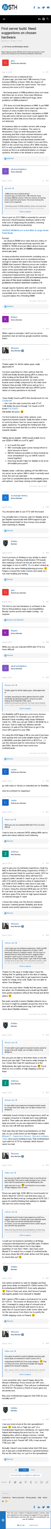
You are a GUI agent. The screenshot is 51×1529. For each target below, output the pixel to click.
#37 (47, 1278)
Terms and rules (18, 1498)
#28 (47, 642)
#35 (47, 1092)
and (15, 620)
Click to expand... (25, 212)
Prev (23, 1470)
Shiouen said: (10, 685)
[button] (4, 19)
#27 (47, 602)
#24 (47, 359)
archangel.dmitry (19, 495)
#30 (47, 781)
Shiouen (6, 41)
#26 (47, 553)
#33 (47, 935)
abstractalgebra (19, 169)
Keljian (14, 317)
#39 (47, 1419)
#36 (47, 1165)
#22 (47, 181)
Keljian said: (9, 820)
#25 (47, 507)
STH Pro (5, 1494)
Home (45, 1498)
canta (13, 769)
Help (39, 1498)
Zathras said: (10, 943)
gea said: (8, 188)
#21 (47, 72)
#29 (47, 677)
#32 (47, 863)
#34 (47, 1035)
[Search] (48, 19)
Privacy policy (31, 1498)
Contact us (6, 1498)
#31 (47, 812)
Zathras (14, 852)
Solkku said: (9, 1173)
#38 (47, 1343)
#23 (47, 329)
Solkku (14, 541)
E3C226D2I (13, 408)
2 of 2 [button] (33, 1470)
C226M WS (7, 401)
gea (13, 61)
